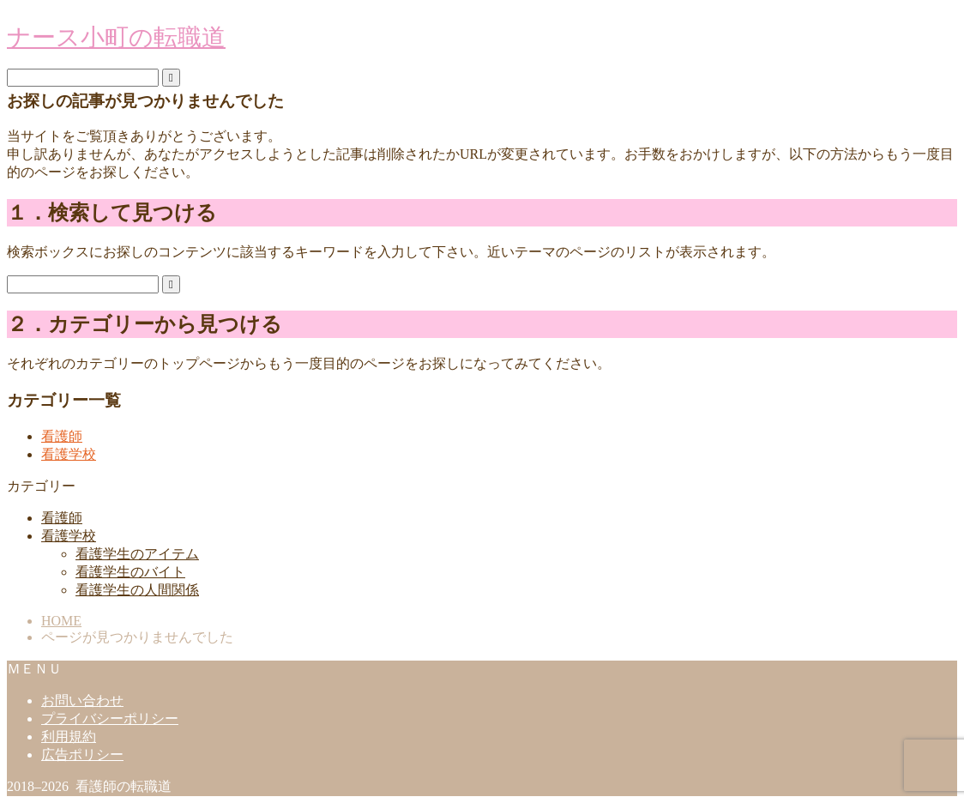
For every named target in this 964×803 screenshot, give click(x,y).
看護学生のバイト (130, 572)
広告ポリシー (82, 754)
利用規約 (68, 736)
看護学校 (68, 454)
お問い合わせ (82, 700)
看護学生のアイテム (137, 553)
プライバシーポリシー (109, 718)
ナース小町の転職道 (116, 37)
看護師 (61, 436)
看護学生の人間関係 (137, 590)
